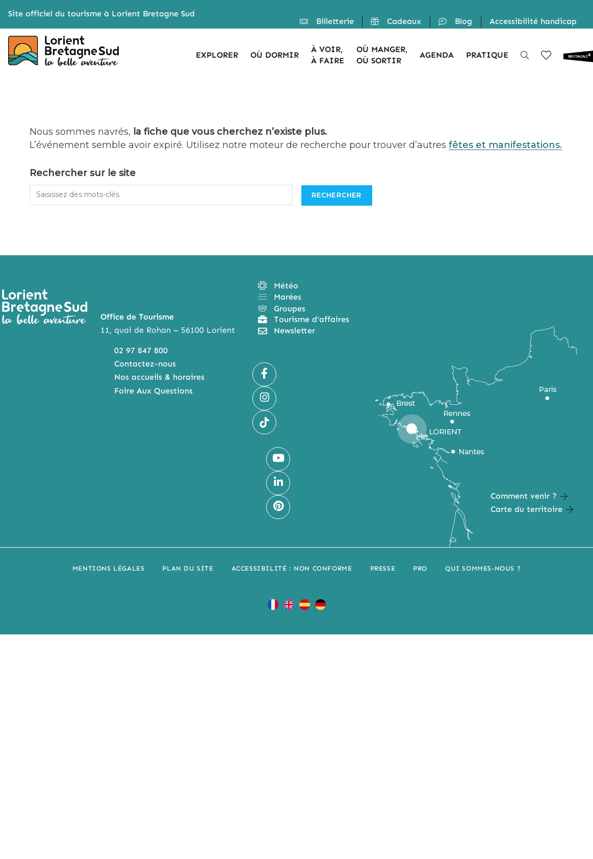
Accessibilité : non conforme (291, 568)
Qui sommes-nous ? (483, 568)
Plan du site (187, 568)
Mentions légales (108, 568)
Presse (383, 568)
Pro (420, 568)
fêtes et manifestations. (505, 145)
